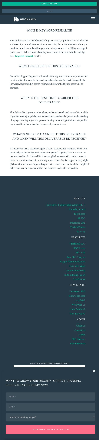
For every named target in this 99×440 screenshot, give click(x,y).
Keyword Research (24, 56)
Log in (49, 11)
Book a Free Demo (49, 4)
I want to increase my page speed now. (50, 430)
